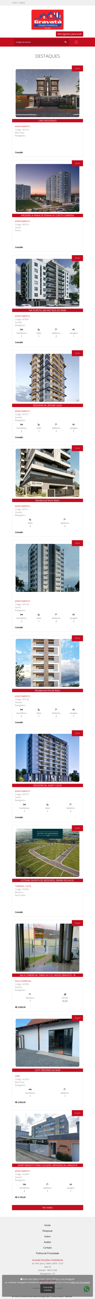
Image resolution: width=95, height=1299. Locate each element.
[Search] (41, 42)
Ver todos (47, 1207)
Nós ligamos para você (69, 33)
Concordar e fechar (48, 1288)
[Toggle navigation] (76, 42)
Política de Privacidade (80, 1282)
